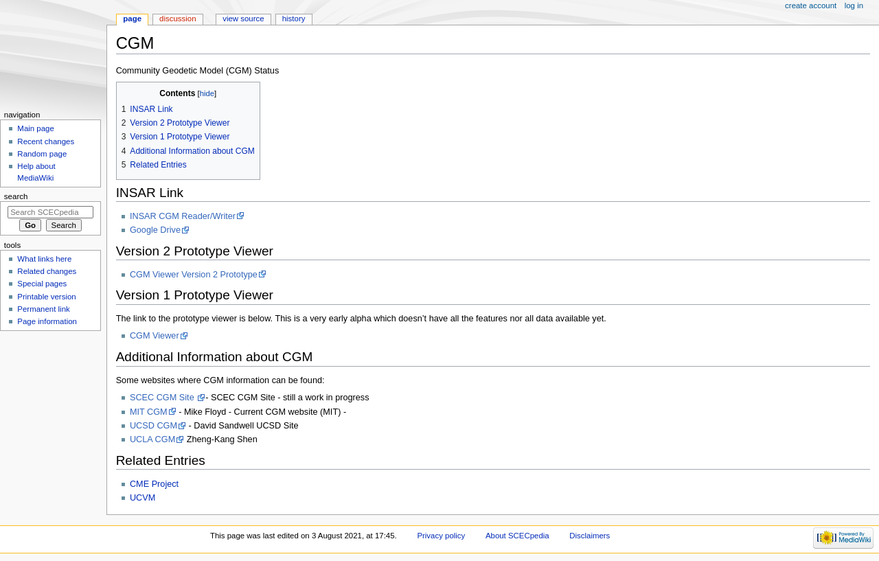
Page (132, 18)
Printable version (46, 297)
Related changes (46, 271)
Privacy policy (441, 535)
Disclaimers (589, 535)
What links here (44, 259)
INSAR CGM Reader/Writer (183, 216)
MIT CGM (149, 412)
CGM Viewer (154, 336)
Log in (854, 5)
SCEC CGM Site (163, 397)
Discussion (177, 18)
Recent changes (45, 141)
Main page (35, 128)
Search (16, 196)
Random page (42, 154)
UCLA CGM (152, 439)
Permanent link (43, 309)
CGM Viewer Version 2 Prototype (194, 274)
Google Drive (155, 230)
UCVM (142, 498)
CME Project (154, 484)
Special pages (42, 283)
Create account (810, 5)
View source (243, 18)
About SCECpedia (517, 535)
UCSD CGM (153, 426)
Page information (47, 321)
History (294, 18)
